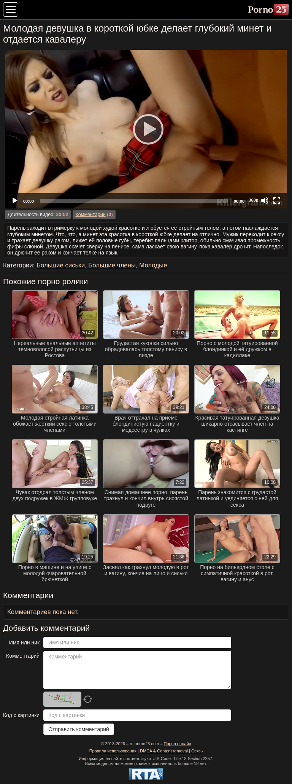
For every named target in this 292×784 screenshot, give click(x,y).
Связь (197, 751)
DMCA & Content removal (164, 751)
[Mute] (264, 200)
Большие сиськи (60, 265)
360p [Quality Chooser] (253, 200)
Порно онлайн (177, 743)
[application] (146, 129)
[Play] (146, 129)
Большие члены (112, 265)
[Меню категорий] (10, 9)
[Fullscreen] (276, 200)
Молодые (153, 265)
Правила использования (112, 751)
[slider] (134, 201)
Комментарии (90, 214)
